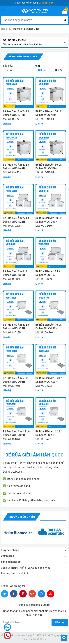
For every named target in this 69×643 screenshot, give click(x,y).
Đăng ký (59, 622)
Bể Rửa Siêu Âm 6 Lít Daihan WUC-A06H (15, 380)
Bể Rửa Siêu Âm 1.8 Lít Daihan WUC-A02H (16, 433)
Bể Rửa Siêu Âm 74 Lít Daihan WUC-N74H (16, 113)
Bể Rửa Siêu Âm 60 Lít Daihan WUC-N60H (49, 113)
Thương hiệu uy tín (21, 516)
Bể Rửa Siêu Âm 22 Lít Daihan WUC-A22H (16, 326)
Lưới (42, 70)
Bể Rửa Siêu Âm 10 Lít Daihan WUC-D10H (49, 219)
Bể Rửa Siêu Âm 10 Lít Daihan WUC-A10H (49, 326)
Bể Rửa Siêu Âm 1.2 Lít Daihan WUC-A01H (49, 433)
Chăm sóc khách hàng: (34, 2)
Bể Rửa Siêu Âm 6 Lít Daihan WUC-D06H (15, 273)
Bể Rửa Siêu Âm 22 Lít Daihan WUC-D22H (16, 219)
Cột (58, 70)
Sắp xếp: (8, 65)
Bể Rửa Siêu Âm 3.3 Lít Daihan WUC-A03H (49, 380)
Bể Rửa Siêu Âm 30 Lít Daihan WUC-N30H (49, 166)
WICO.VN (41, 639)
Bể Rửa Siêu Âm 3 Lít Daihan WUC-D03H (48, 273)
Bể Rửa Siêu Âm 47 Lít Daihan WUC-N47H (16, 166)
